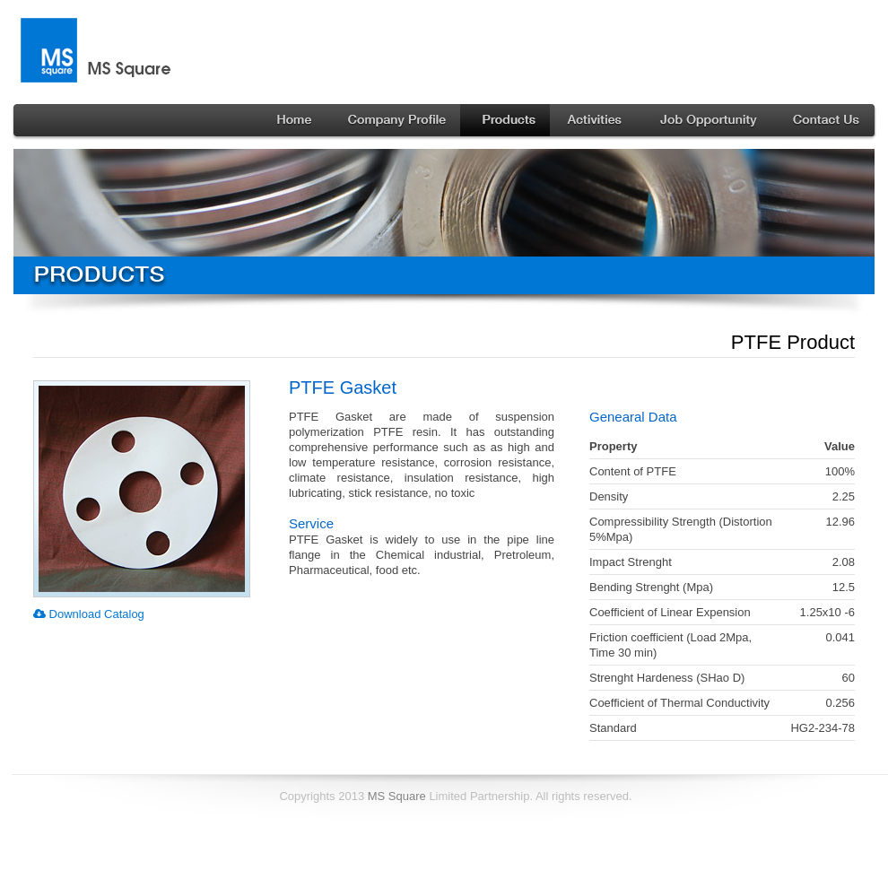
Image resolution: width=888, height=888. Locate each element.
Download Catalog (88, 614)
